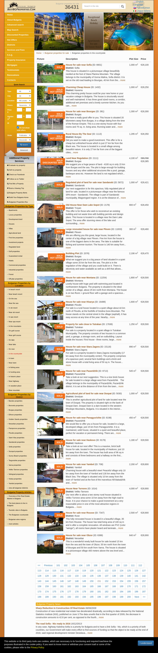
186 (136, 591)
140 (129, 576)
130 (54, 576)
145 (54, 581)
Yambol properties (15, 483)
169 (121, 586)
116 (62, 570)
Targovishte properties (17, 460)
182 (106, 591)
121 (99, 570)
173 (39, 591)
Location (11, 101)
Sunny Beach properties (18, 456)
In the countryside (15, 354)
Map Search (12, 30)
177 (69, 591)
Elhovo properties (15, 415)
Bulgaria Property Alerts (17, 193)
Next (137, 597)
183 (114, 591)
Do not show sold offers (23, 128)
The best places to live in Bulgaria (17, 504)
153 (114, 581)
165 (91, 586)
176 (62, 591)
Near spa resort (14, 321)
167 (106, 586)
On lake (12, 340)
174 (47, 591)
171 (136, 586)
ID (8, 123)
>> (144, 597)
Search (24, 145)
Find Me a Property (15, 184)
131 (62, 576)
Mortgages (12, 65)
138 (114, 576)
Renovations (13, 75)
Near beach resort (15, 294)
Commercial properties (17, 265)
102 (65, 565)
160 (54, 586)
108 (110, 565)
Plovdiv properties (15, 433)
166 (99, 586)
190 (54, 597)
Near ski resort (14, 312)
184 (121, 591)
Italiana (142, 11)
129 (47, 576)
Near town (12, 363)
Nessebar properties (16, 424)
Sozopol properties (16, 451)
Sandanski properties (17, 442)
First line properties (16, 238)
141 (136, 576)
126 (136, 570)
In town (11, 358)
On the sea (13, 298)
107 (103, 565)
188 (39, 597)
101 (58, 565)
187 (144, 591)
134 (84, 576)
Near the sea (13, 303)
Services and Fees (16, 50)
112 (140, 565)
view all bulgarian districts (18, 488)
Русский (141, 7)
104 (80, 565)
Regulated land (14, 247)
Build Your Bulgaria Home (17, 197)
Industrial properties (16, 270)
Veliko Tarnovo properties (18, 469)
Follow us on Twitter (15, 179)
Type (9, 91)
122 (106, 570)
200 (129, 597)
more (122, 80)
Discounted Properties (18, 35)
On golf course (14, 331)
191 (62, 597)
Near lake (12, 344)
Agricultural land (15, 233)
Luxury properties (15, 215)
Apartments (13, 210)
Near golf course (15, 335)
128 (39, 576)
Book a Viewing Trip (15, 188)
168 (114, 586)
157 (144, 581)
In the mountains (15, 326)
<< (39, 565)
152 (106, 581)
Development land (15, 219)
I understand (146, 643)
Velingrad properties (16, 474)
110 (125, 565)
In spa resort (13, 317)
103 (73, 565)
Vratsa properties (15, 479)
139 (121, 576)
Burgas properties (15, 410)
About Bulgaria (14, 20)
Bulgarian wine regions (17, 519)
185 (129, 591)
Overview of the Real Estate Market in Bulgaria (18, 497)
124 (121, 570)
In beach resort (14, 289)
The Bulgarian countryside (18, 515)
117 (69, 570)
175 (54, 591)
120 (91, 570)
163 (76, 586)
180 (91, 591)
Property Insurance (16, 60)
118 (76, 570)
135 (91, 576)
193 (76, 597)
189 (47, 597)
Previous (48, 565)
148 (76, 581)
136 (99, 576)
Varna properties (15, 465)
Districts (11, 45)
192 (69, 597)
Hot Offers (12, 40)
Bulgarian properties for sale (67, 3)
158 (39, 586)
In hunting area (14, 372)
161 (62, 586)
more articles (13, 524)
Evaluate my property (16, 165)
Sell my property (14, 170)
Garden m (10, 118)
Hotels (11, 261)
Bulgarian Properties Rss (17, 202)
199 (121, 597)
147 (69, 581)
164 (84, 586)
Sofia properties (15, 447)
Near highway (14, 381)
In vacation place (15, 386)
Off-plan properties (16, 279)
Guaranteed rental (15, 256)
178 (76, 591)
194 (84, 597)
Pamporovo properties (17, 428)
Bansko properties (15, 401)
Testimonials (13, 70)
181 (99, 591)
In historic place (14, 376)
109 (118, 565)
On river (12, 349)
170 (129, 586)
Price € (9, 111)
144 (47, 581)
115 (54, 570)
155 (129, 581)
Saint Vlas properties (16, 438)
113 (39, 570)
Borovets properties (16, 405)
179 (84, 591)
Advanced (24, 150)
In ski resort (13, 308)
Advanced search (15, 25)
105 (88, 565)
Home (10, 15)
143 (39, 581)
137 (106, 576)
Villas (11, 228)
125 (129, 570)
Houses (11, 224)
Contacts (11, 80)
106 (95, 565)
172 (144, 586)
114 (47, 570)
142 (144, 576)
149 (84, 581)
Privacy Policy (37, 647)
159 (47, 586)
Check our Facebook (16, 174)
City (9, 96)
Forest (11, 274)
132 (69, 576)
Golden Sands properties (18, 419)
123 (114, 570)
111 (133, 565)
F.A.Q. (10, 55)
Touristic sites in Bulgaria (18, 510)
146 (62, 581)
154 (121, 581)
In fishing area (14, 367)
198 (114, 597)
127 (144, 570)
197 (106, 597)
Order (9, 135)
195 (91, 597)
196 (99, 597)
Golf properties (14, 251)
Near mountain (14, 390)
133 (76, 576)
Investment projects (16, 242)
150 (91, 581)
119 (84, 570)
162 (69, 586)
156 (136, 581)
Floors (10, 105)
